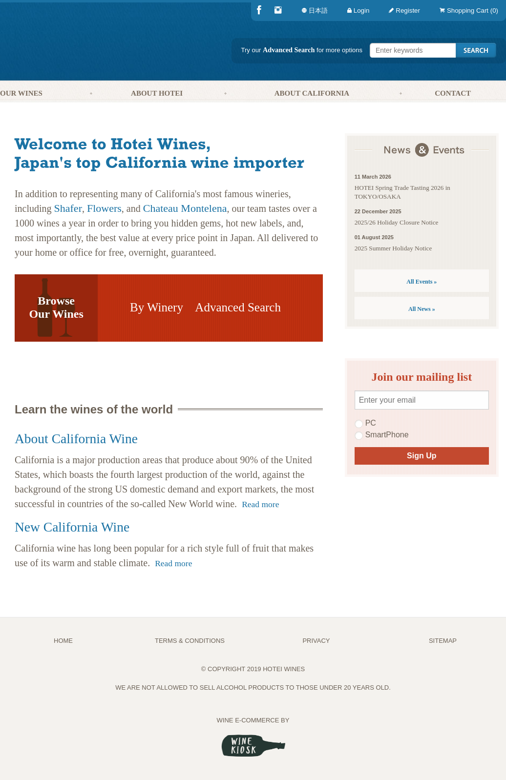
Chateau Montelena (185, 208)
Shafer (68, 208)
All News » (421, 309)
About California (312, 93)
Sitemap (443, 640)
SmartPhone (382, 435)
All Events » (421, 281)
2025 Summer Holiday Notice (393, 248)
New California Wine (72, 526)
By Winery (156, 307)
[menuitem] (467, 10)
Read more (260, 504)
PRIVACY (316, 640)
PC (365, 423)
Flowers (104, 208)
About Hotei (157, 93)
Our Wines (21, 93)
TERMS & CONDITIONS (190, 640)
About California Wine (76, 438)
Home (63, 640)
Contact (453, 93)
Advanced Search (289, 50)
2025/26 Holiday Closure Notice (397, 222)
